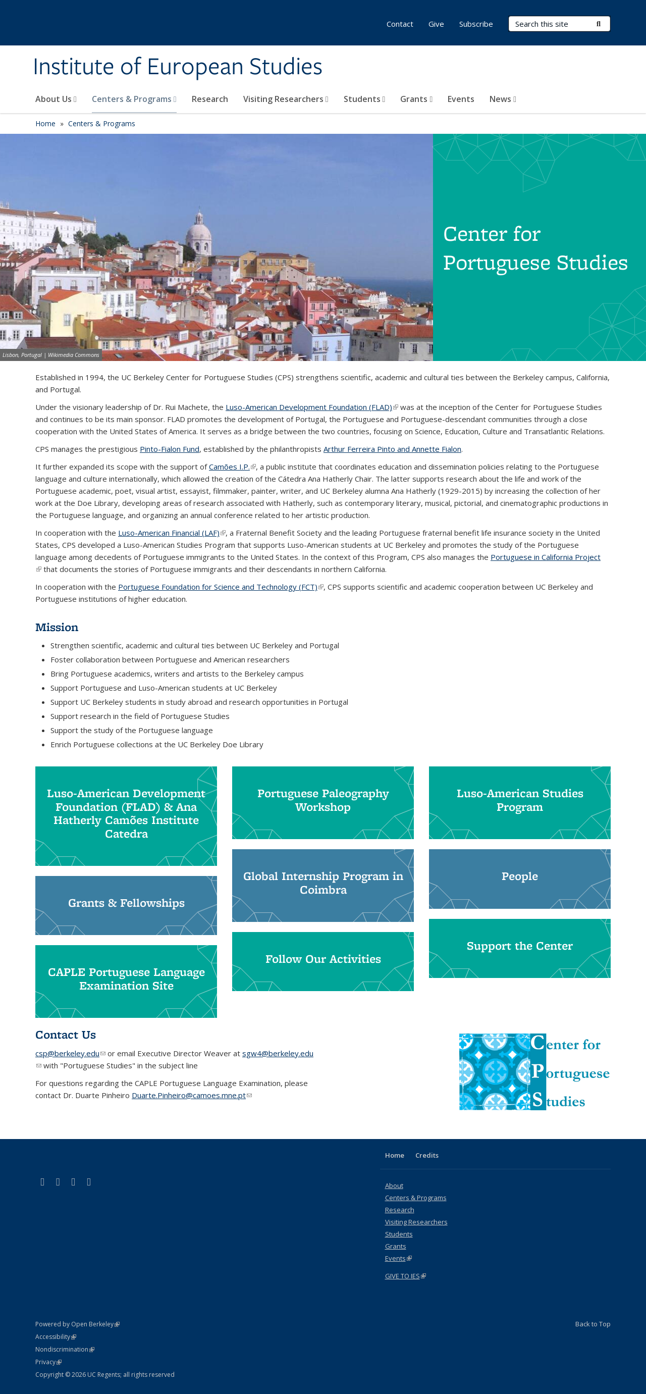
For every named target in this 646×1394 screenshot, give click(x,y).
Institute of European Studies (177, 67)
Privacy (48, 1362)
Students (365, 99)
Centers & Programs (134, 99)
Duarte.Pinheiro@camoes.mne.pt (192, 1095)
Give (436, 24)
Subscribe (476, 24)
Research (210, 99)
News (503, 99)
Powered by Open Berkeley (77, 1324)
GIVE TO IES (405, 1275)
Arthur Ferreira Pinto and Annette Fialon (392, 449)
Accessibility (55, 1336)
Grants (416, 99)
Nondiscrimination (64, 1349)
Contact (400, 24)
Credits (427, 1155)
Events (461, 99)
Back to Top (593, 1323)
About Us (56, 99)
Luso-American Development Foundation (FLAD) (312, 407)
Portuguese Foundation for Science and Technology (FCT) (221, 587)
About (394, 1185)
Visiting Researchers (286, 99)
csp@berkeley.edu (70, 1053)
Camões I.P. (232, 466)
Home (45, 123)
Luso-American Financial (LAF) (172, 533)
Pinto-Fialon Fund (169, 449)
